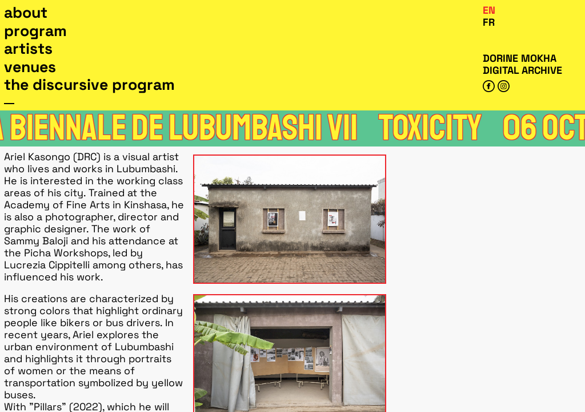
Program (35, 31)
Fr (489, 22)
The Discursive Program (89, 84)
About (25, 12)
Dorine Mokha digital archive (522, 64)
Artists (28, 48)
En (489, 10)
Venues (30, 67)
